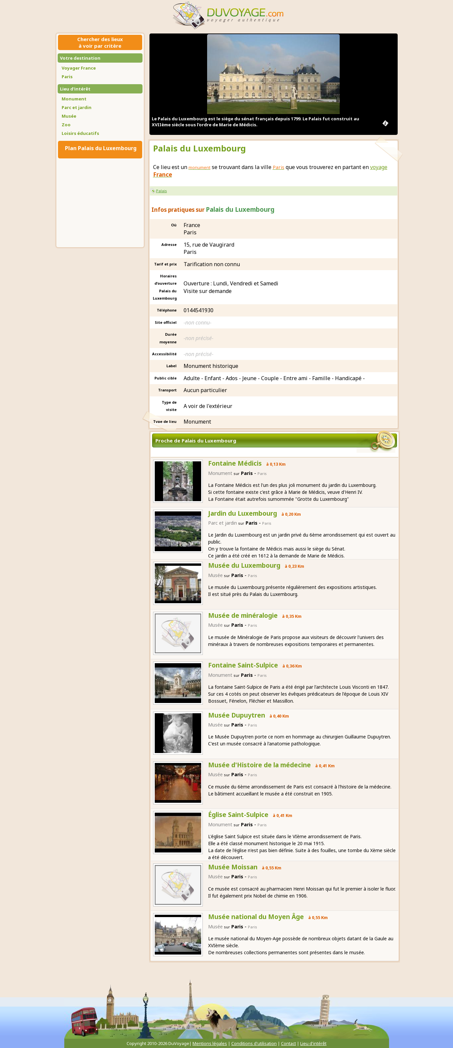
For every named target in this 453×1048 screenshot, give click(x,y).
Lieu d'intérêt (75, 89)
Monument (74, 99)
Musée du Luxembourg (244, 565)
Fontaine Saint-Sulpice (243, 665)
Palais (161, 190)
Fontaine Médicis (235, 463)
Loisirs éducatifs (80, 133)
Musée (69, 116)
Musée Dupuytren (236, 715)
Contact (288, 1043)
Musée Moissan (232, 867)
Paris (67, 77)
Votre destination (80, 58)
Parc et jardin (76, 107)
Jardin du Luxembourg (242, 513)
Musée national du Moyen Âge (256, 916)
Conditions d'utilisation (254, 1043)
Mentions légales (210, 1043)
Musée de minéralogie (243, 615)
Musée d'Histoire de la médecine (259, 765)
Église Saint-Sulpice (238, 814)
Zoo (66, 125)
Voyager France (79, 68)
